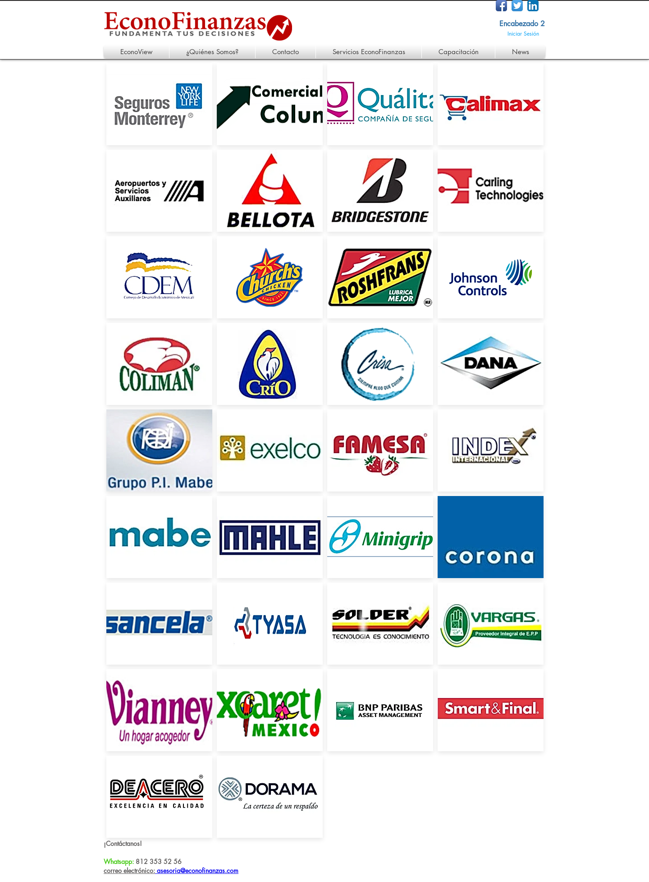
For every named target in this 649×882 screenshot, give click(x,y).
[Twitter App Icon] (517, 5)
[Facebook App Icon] (501, 5)
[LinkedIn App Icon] (533, 5)
